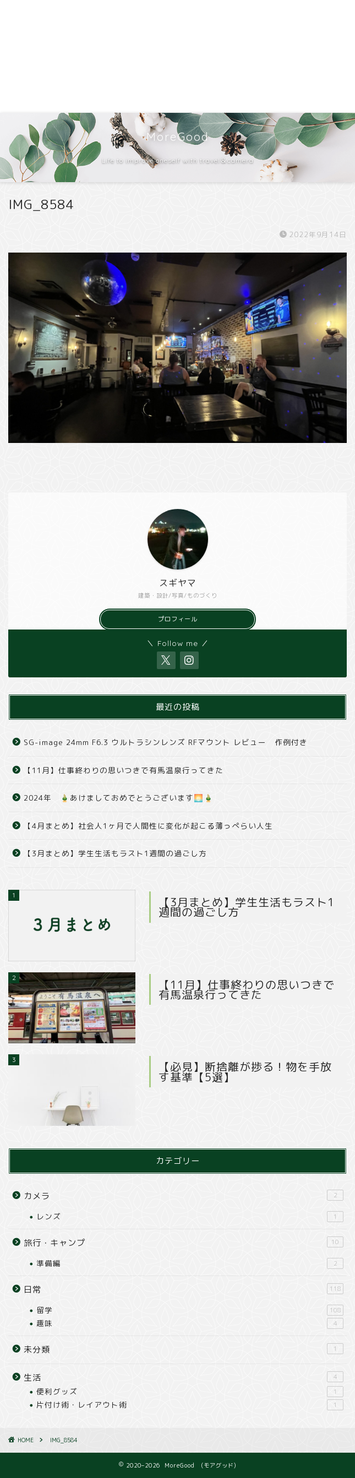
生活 (183, 1377)
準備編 (189, 1263)
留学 (189, 1310)
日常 (183, 1289)
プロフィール (178, 619)
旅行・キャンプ (183, 1242)
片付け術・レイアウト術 (189, 1404)
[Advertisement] (177, 56)
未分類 (183, 1349)
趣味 (189, 1323)
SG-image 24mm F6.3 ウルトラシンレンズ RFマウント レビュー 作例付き (166, 742)
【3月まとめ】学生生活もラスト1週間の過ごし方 (115, 853)
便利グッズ (189, 1391)
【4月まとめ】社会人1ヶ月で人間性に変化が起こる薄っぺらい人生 (148, 825)
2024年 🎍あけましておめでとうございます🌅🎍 (119, 797)
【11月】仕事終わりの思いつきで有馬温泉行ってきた (123, 770)
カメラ (183, 1196)
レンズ (189, 1216)
